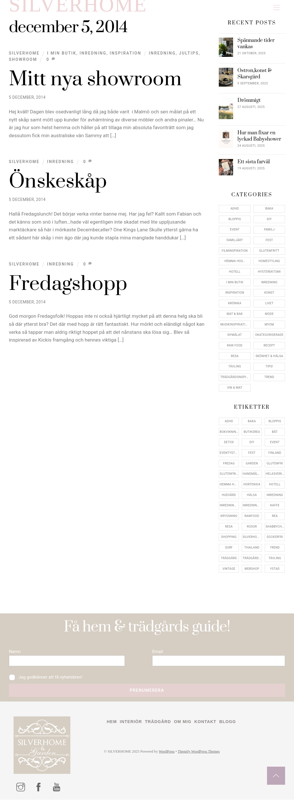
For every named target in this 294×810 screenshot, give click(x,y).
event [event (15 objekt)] (275, 447)
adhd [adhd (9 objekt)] (229, 426)
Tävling (234, 371)
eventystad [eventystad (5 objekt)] (229, 457)
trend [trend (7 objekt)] (275, 552)
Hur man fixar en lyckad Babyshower (259, 141)
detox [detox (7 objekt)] (229, 447)
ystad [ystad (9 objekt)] (275, 573)
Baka (269, 213)
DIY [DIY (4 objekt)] (251, 447)
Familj (269, 234)
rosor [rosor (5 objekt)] (252, 531)
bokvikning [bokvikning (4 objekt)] (229, 436)
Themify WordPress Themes (205, 763)
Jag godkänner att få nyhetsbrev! (48, 686)
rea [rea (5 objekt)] (275, 520)
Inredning (93, 57)
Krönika (234, 308)
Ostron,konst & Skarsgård (254, 78)
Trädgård (161, 732)
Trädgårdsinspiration (235, 381)
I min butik (61, 57)
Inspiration (125, 57)
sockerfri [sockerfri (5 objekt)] (275, 541)
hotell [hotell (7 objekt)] (275, 489)
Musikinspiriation (234, 329)
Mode (269, 318)
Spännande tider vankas (255, 48)
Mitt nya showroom (95, 83)
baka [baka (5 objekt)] (252, 426)
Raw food (234, 350)
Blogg (235, 732)
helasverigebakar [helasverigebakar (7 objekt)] (275, 478)
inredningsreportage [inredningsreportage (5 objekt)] (252, 510)
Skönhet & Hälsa (269, 361)
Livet (269, 308)
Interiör (132, 732)
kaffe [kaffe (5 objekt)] (274, 510)
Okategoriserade (269, 339)
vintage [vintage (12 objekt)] (229, 573)
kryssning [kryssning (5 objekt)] (228, 520)
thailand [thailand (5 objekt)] (252, 552)
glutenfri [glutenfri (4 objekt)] (275, 468)
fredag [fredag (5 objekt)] (229, 468)
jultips (189, 57)
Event (235, 234)
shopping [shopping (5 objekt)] (229, 541)
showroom (23, 64)
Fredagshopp (68, 288)
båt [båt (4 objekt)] (275, 436)
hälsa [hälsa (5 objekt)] (252, 499)
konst (269, 297)
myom (269, 329)
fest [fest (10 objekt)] (252, 457)
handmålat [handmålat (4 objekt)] (252, 478)
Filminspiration (234, 255)
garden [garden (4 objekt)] (252, 468)
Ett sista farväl (253, 167)
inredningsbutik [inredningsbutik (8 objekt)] (229, 510)
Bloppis (235, 224)
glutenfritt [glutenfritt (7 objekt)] (229, 478)
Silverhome (24, 57)
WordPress (171, 763)
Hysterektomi (269, 276)
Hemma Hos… (235, 266)
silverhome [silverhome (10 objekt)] (252, 541)
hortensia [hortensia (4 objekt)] (251, 489)
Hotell (235, 276)
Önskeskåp (58, 186)
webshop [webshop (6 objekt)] (252, 573)
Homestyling (269, 266)
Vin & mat (234, 392)
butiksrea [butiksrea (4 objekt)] (252, 436)
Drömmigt (249, 105)
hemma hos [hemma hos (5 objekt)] (229, 489)
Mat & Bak (235, 318)
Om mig (187, 732)
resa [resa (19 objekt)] (229, 531)
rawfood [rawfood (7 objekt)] (252, 520)
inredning (162, 57)
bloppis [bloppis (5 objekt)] (275, 426)
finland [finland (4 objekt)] (274, 457)
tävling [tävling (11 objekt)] (274, 563)
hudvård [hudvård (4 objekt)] (229, 499)
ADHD (235, 213)
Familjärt (235, 245)
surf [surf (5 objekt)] (229, 552)
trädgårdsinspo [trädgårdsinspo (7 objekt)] (252, 563)
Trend (269, 381)
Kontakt (211, 732)
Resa (235, 361)
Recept (269, 350)
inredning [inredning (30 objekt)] (275, 499)
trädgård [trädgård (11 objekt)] (229, 563)
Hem (112, 732)
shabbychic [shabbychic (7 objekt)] (275, 531)
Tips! (269, 371)
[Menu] (276, 7)
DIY (269, 224)
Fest (269, 245)
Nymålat (235, 339)
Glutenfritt (269, 255)
